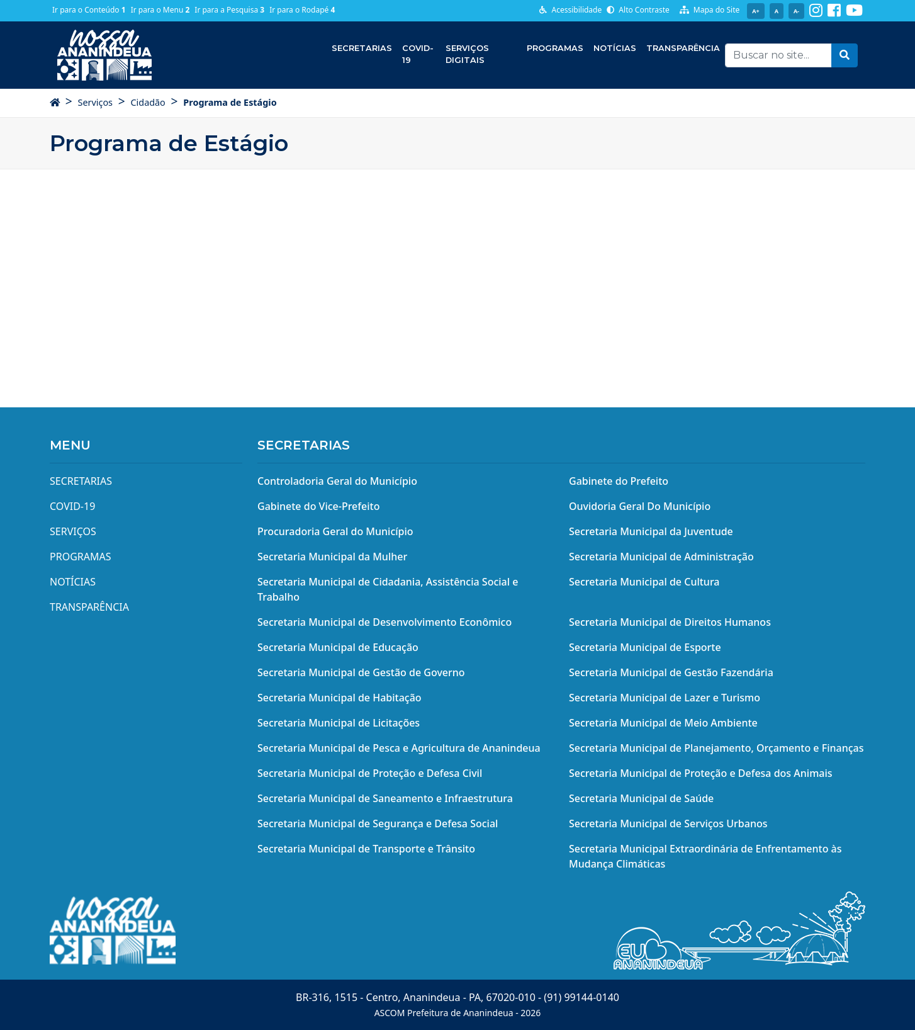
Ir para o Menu (160, 9)
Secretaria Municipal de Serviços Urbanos (668, 823)
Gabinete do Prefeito (618, 481)
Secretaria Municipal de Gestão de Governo (361, 672)
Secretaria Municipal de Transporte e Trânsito (366, 849)
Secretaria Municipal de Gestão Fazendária (671, 672)
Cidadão (147, 102)
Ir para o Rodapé (302, 9)
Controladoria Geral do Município (337, 481)
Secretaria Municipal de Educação (337, 647)
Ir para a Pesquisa (229, 9)
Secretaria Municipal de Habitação (339, 698)
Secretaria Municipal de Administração (661, 556)
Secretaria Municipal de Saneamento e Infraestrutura (385, 798)
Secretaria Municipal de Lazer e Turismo (664, 698)
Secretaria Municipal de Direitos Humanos (670, 622)
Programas (555, 48)
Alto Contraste (638, 9)
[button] (844, 55)
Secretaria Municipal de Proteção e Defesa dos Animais (701, 773)
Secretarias (362, 48)
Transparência (683, 48)
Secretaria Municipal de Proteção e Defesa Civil (369, 773)
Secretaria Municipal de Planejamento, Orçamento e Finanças (716, 748)
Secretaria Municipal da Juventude (651, 531)
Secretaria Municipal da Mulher (332, 556)
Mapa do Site (710, 9)
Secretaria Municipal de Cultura (644, 582)
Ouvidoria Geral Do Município (639, 506)
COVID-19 (418, 54)
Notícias (614, 48)
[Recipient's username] (778, 55)
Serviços (95, 102)
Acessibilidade (570, 9)
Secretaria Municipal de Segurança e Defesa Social (377, 823)
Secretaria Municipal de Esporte (645, 647)
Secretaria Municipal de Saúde (641, 798)
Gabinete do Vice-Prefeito (318, 506)
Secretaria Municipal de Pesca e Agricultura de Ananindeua (399, 748)
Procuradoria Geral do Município (335, 531)
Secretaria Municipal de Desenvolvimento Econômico (384, 622)
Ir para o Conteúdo (89, 9)
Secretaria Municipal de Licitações (338, 723)
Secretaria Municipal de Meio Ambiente (663, 723)
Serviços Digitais (467, 54)
